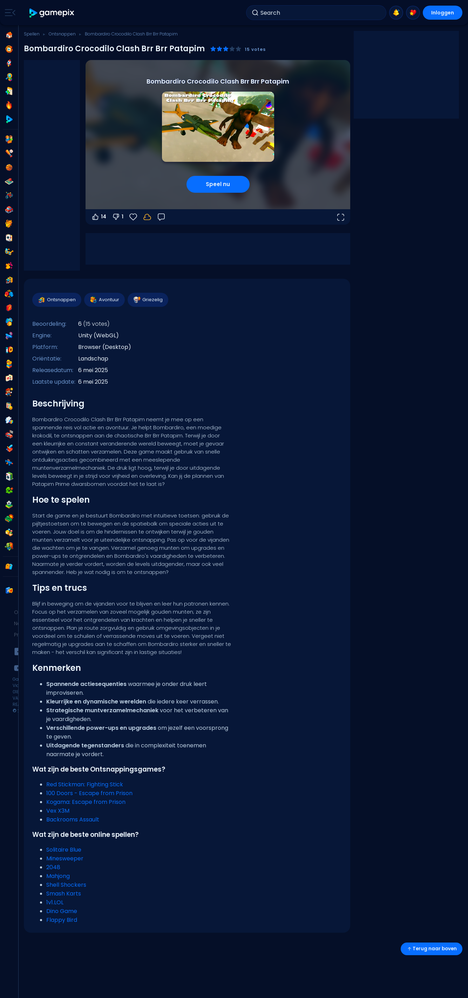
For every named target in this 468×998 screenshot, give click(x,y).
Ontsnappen (62, 34)
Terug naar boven (431, 948)
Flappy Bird (61, 920)
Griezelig (148, 300)
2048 (53, 867)
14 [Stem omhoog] (98, 217)
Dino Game (61, 911)
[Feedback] (161, 217)
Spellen (32, 34)
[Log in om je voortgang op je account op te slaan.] (147, 217)
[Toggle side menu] (9, 12)
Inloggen (442, 12)
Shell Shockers (66, 885)
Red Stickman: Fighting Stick (84, 784)
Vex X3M (57, 811)
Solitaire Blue (63, 850)
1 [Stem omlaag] (117, 217)
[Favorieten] (133, 217)
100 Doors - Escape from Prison (89, 793)
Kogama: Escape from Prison (86, 802)
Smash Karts (63, 894)
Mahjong (58, 876)
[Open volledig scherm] (340, 217)
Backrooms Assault (72, 819)
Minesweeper (64, 858)
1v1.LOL (54, 902)
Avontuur (104, 300)
